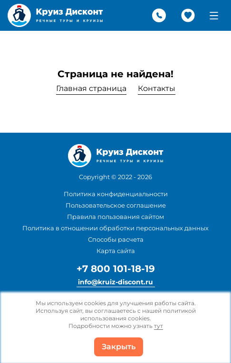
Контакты (156, 88)
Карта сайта (115, 250)
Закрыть (118, 346)
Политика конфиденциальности (116, 194)
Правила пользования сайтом (115, 216)
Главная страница (91, 88)
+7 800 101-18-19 (116, 268)
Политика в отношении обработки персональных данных (115, 228)
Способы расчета (116, 239)
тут (158, 325)
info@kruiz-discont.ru (115, 282)
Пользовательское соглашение (116, 205)
